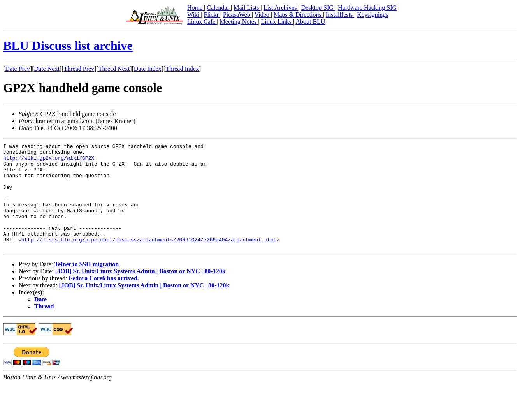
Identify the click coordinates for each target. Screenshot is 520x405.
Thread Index (182, 68)
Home (195, 7)
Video (263, 14)
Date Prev (17, 68)
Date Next (47, 68)
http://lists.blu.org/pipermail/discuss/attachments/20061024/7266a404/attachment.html (148, 259)
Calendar (219, 7)
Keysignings (372, 14)
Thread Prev (78, 68)
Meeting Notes (239, 21)
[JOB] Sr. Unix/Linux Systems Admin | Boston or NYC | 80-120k (140, 292)
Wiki (194, 14)
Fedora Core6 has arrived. (104, 299)
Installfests (340, 14)
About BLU (310, 21)
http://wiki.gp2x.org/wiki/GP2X (48, 161)
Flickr (212, 14)
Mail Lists (247, 7)
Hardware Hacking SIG (367, 7)
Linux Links (277, 21)
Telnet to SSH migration (86, 285)
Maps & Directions (298, 14)
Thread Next (114, 68)
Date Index (148, 68)
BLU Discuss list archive (68, 46)
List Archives (281, 7)
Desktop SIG (318, 7)
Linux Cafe (202, 21)
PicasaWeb (237, 14)
